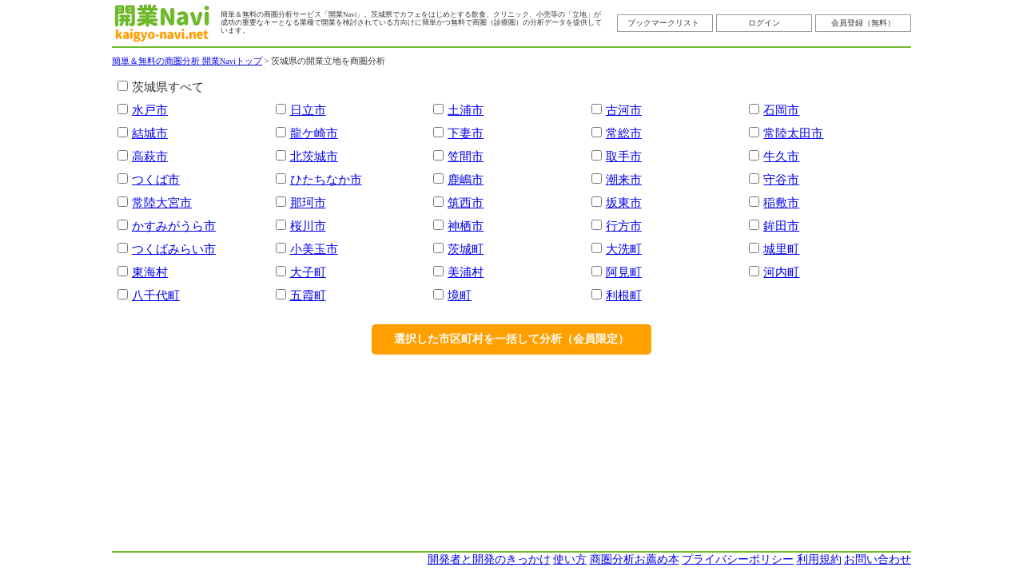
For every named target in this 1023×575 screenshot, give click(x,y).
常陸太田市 (793, 133)
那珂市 (308, 202)
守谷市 (781, 179)
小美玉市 (314, 249)
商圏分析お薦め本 (634, 559)
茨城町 (466, 249)
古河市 (624, 110)
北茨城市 (314, 156)
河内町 (781, 272)
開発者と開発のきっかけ (489, 559)
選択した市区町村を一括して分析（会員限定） (511, 339)
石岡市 (781, 110)
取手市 (624, 156)
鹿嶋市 (466, 179)
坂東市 (624, 202)
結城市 (150, 133)
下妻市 (466, 133)
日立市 (308, 110)
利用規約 (819, 559)
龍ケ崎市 (314, 133)
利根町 (624, 295)
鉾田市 (781, 225)
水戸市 (150, 110)
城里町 (781, 249)
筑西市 (466, 202)
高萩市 (150, 156)
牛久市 (781, 156)
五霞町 (308, 295)
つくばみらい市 (174, 249)
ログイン (764, 22)
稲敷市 (781, 202)
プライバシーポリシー (738, 559)
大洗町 (624, 249)
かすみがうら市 (174, 225)
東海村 (150, 272)
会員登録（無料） (863, 22)
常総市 (624, 133)
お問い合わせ (877, 559)
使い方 (570, 559)
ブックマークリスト (663, 22)
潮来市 (624, 179)
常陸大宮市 (162, 202)
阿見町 (624, 272)
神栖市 (466, 225)
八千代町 (156, 295)
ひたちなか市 (326, 179)
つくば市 (156, 179)
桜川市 (308, 225)
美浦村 (466, 272)
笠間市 (466, 156)
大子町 (308, 272)
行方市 (624, 225)
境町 (460, 295)
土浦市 (466, 110)
